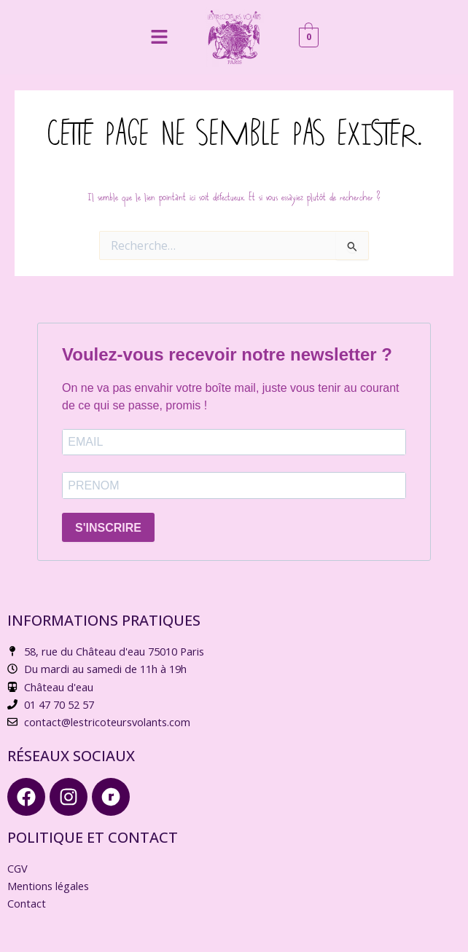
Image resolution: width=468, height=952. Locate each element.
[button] (158, 37)
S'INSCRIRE (108, 528)
